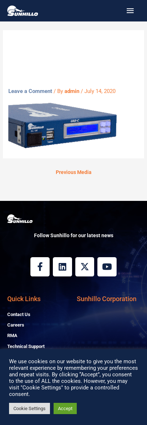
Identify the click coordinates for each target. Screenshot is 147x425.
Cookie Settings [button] (29, 408)
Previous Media (74, 172)
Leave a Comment (30, 91)
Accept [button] (65, 408)
